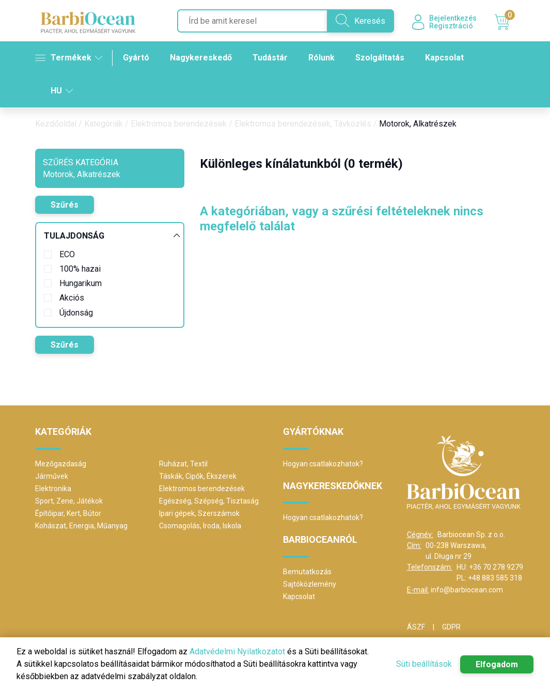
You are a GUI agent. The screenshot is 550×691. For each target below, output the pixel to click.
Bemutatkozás (307, 572)
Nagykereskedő (201, 57)
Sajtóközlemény (309, 584)
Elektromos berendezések (179, 124)
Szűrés (64, 205)
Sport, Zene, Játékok (69, 501)
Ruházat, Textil (183, 464)
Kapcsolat (444, 57)
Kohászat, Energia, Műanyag (81, 526)
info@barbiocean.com (467, 590)
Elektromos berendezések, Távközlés (302, 124)
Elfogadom (497, 664)
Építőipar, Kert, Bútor (68, 513)
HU (62, 91)
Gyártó (136, 57)
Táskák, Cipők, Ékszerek (198, 476)
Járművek (51, 476)
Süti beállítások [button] (424, 664)
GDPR (451, 627)
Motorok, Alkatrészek (418, 124)
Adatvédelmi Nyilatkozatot (237, 651)
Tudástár (270, 57)
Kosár (505, 22)
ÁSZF (416, 627)
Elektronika (53, 488)
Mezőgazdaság (60, 464)
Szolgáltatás (379, 57)
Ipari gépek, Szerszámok (199, 513)
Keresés (360, 20)
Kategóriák (103, 124)
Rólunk (321, 57)
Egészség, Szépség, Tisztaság (209, 501)
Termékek (68, 58)
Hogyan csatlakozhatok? (323, 464)
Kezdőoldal (55, 124)
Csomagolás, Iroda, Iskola (200, 526)
